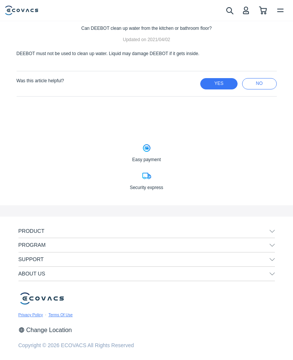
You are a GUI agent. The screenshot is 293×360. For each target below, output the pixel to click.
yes (218, 83)
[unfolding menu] (272, 231)
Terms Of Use (60, 314)
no (259, 83)
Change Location (45, 330)
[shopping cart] (263, 10)
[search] (229, 10)
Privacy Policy (30, 314)
